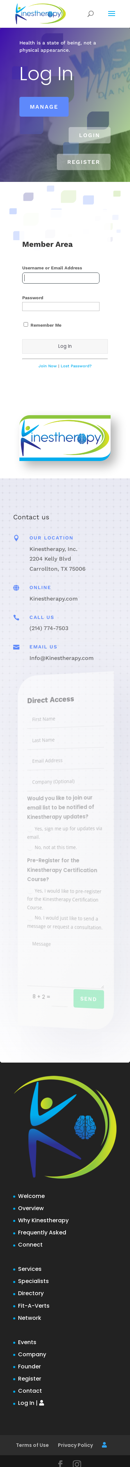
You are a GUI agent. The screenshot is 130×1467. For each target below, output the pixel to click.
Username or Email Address (52, 267)
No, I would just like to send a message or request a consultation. (65, 923)
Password (32, 297)
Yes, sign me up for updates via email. (65, 832)
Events (27, 1342)
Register (83, 162)
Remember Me (42, 325)
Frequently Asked (42, 1233)
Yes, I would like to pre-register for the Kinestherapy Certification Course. (65, 898)
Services (30, 1269)
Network (29, 1318)
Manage (44, 106)
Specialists (33, 1281)
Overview (31, 1208)
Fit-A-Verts (34, 1306)
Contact (30, 1391)
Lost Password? (76, 366)
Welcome (31, 1196)
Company (32, 1354)
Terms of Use (32, 1445)
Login (89, 135)
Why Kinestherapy (43, 1220)
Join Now (47, 366)
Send (84, 1001)
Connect (30, 1245)
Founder (29, 1366)
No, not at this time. (55, 847)
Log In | (31, 1403)
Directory (31, 1293)
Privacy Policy (75, 1445)
